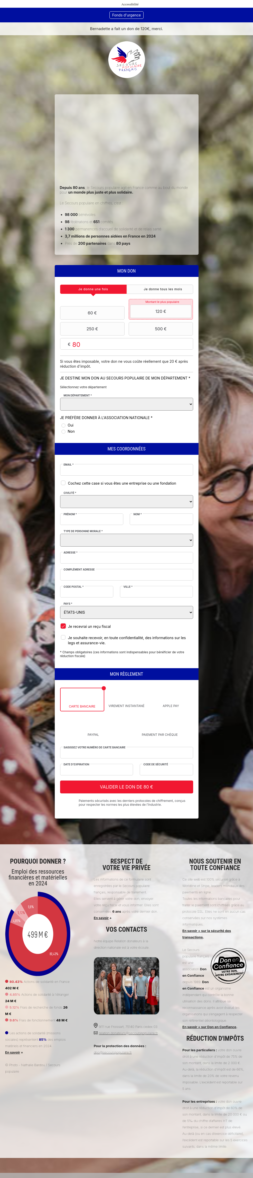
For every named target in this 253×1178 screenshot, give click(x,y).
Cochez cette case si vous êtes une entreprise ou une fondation (122, 483)
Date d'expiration (76, 764)
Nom (137, 514)
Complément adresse (79, 569)
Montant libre (126, 344)
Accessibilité (129, 4)
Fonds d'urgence (126, 15)
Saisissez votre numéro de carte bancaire (95, 747)
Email (69, 464)
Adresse (71, 552)
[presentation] (93, 289)
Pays (68, 603)
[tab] (93, 289)
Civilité (70, 492)
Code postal (74, 586)
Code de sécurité (155, 764)
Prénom (70, 514)
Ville (128, 586)
